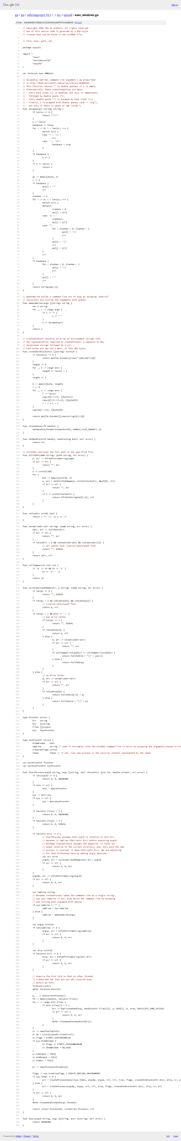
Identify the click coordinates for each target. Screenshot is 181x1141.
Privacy (27, 1136)
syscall (68, 15)
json (175, 1136)
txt (168, 1136)
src (59, 15)
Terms (35, 1136)
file (78, 22)
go (16, 15)
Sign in (174, 4)
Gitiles (19, 1136)
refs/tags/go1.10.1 (39, 15)
